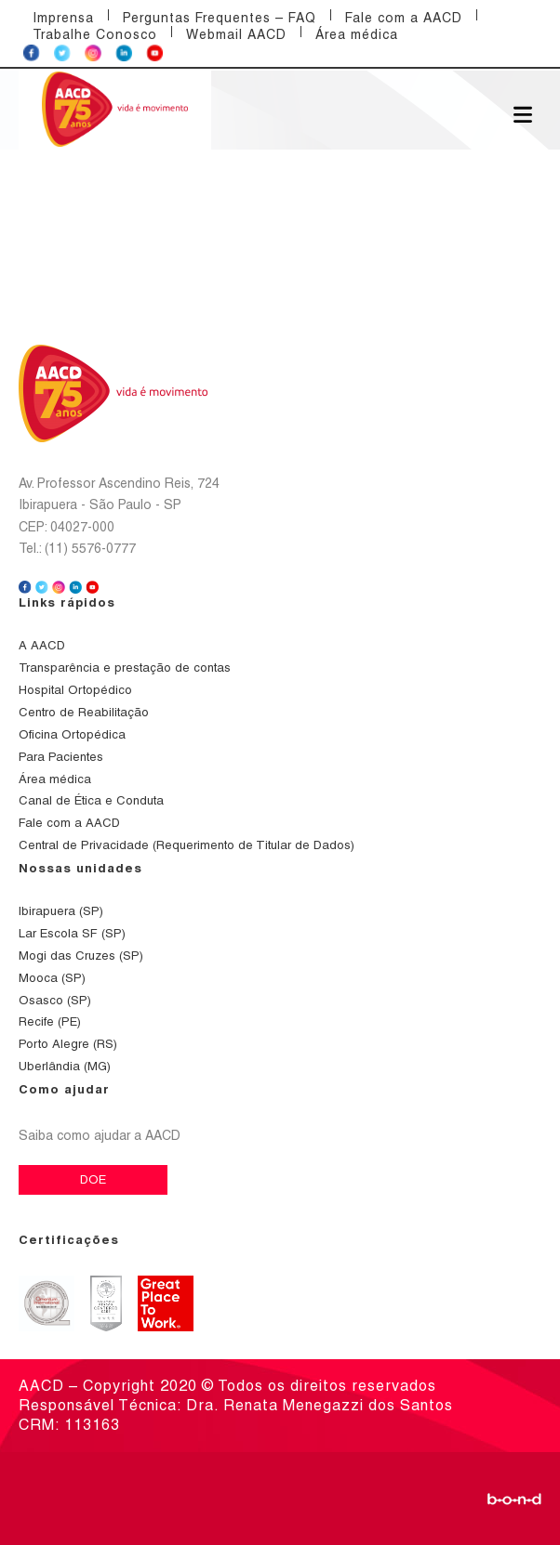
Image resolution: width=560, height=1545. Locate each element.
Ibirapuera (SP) (61, 911)
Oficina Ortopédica (72, 734)
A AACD (42, 645)
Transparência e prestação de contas (125, 667)
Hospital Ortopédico (75, 690)
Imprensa (63, 17)
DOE (93, 1179)
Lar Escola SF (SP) (72, 933)
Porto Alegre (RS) (68, 1044)
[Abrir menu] (522, 113)
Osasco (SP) (55, 1000)
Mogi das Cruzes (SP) (81, 955)
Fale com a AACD (403, 17)
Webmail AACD (236, 34)
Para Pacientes (61, 757)
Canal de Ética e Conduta (91, 800)
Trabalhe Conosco (95, 34)
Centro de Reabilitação (84, 712)
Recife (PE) (50, 1021)
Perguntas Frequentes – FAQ (219, 17)
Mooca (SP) (52, 978)
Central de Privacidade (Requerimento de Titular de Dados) (186, 845)
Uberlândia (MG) (65, 1066)
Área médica (356, 34)
